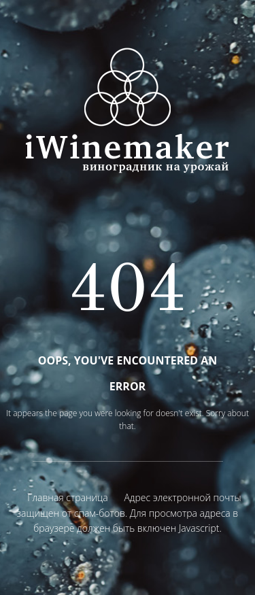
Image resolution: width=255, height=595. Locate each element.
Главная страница (67, 497)
